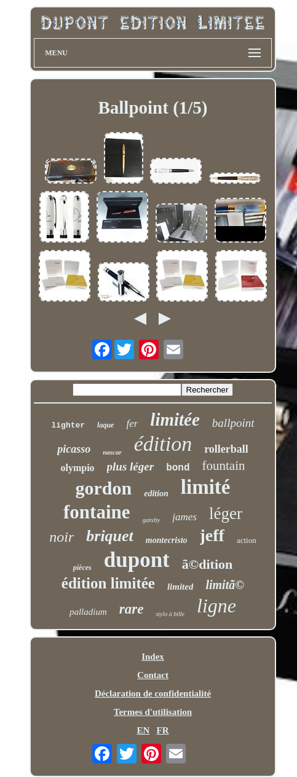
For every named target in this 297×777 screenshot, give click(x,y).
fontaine (96, 512)
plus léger (130, 466)
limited (180, 587)
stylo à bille (170, 614)
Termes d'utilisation (153, 712)
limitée (175, 419)
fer (132, 423)
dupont (137, 560)
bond (177, 468)
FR (163, 730)
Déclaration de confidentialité (153, 693)
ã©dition (207, 564)
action (246, 540)
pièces (82, 567)
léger (225, 513)
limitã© (224, 585)
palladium (88, 612)
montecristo (167, 540)
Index (152, 657)
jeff (212, 535)
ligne (216, 606)
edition (156, 493)
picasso (73, 449)
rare (131, 609)
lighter (68, 425)
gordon (103, 488)
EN (143, 730)
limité (206, 487)
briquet (109, 536)
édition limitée (108, 583)
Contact (152, 675)
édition (163, 443)
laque (105, 425)
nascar (112, 452)
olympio (77, 468)
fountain (223, 465)
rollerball (226, 449)
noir (61, 537)
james (184, 517)
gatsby (151, 519)
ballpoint (233, 422)
